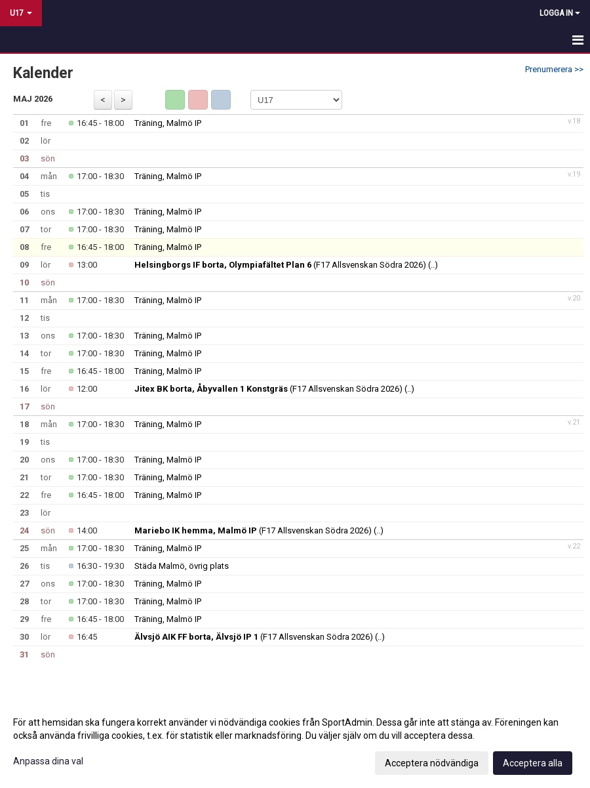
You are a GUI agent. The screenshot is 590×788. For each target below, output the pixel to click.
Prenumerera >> (554, 69)
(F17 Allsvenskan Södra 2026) (280, 265)
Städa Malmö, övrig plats (181, 566)
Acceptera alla (532, 763)
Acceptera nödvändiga (432, 763)
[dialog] (295, 742)
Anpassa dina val (48, 761)
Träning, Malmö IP (167, 123)
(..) (433, 265)
